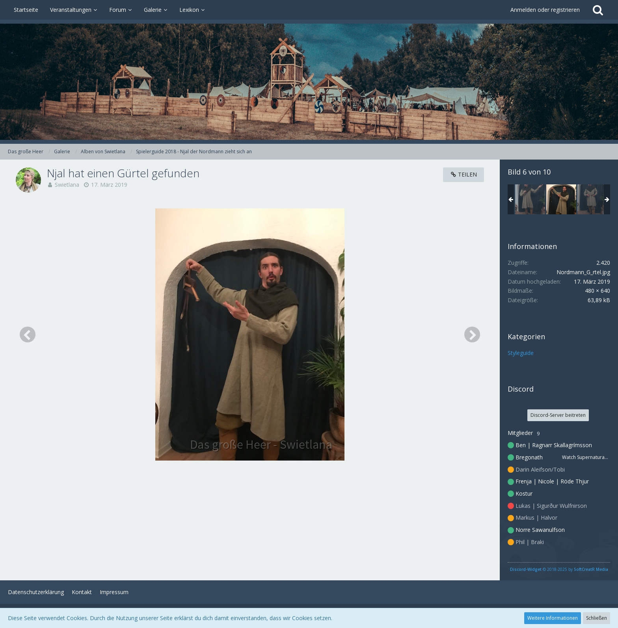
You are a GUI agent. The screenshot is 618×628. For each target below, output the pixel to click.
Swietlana (67, 184)
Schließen (596, 618)
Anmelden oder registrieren (545, 9)
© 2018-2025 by (559, 569)
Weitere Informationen (552, 618)
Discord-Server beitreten (558, 415)
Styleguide (521, 353)
